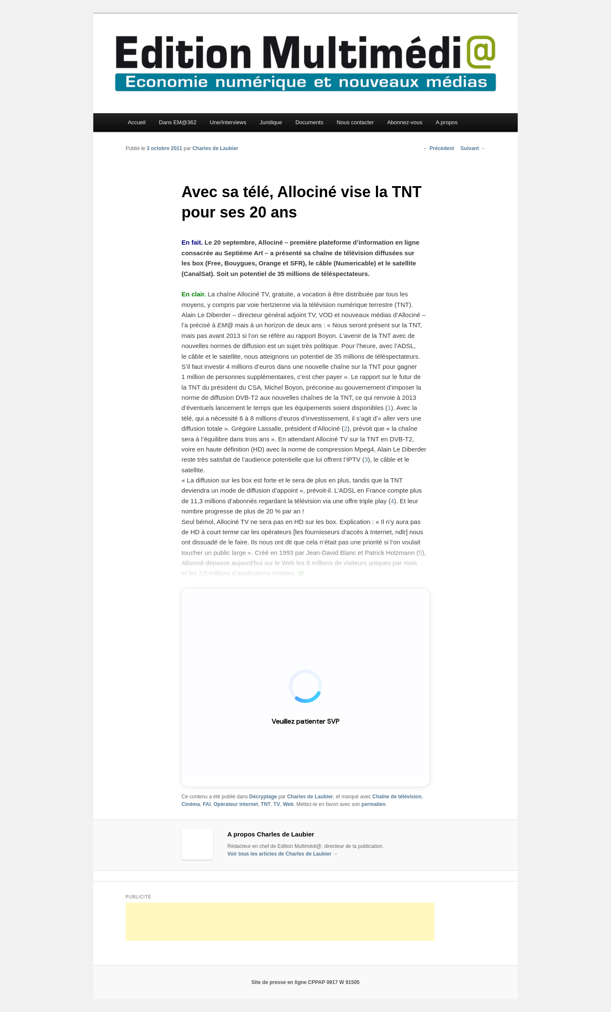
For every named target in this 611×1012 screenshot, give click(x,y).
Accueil (137, 122)
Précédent (438, 148)
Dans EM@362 (177, 122)
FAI (207, 804)
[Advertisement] (280, 922)
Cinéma (191, 804)
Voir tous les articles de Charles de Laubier (282, 854)
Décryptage (263, 797)
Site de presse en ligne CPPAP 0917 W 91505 (305, 982)
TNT (266, 804)
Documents (309, 122)
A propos (446, 122)
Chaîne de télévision (396, 797)
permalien (374, 804)
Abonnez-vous (404, 122)
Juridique (271, 122)
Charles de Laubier (215, 148)
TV (277, 804)
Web (288, 804)
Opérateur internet (235, 804)
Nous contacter (354, 122)
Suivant (472, 148)
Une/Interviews (228, 122)
